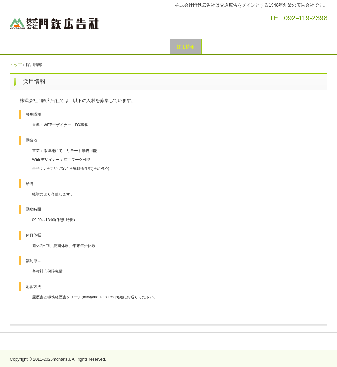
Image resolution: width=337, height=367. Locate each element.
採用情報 (186, 46)
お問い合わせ (119, 46)
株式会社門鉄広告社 (85, 22)
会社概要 (154, 46)
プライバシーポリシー (230, 46)
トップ (16, 64)
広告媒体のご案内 (74, 46)
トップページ (30, 46)
